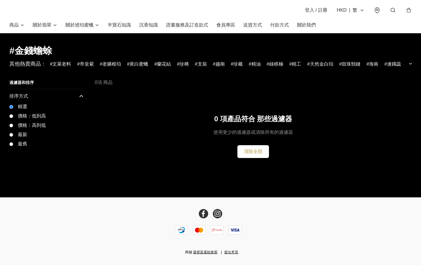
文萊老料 (61, 64)
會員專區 (225, 25)
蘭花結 (164, 64)
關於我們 (306, 25)
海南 (373, 64)
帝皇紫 (87, 64)
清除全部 (253, 152)
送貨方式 (252, 25)
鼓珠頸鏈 (351, 64)
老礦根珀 (111, 64)
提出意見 (231, 252)
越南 (220, 64)
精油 (256, 64)
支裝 (202, 64)
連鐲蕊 (394, 64)
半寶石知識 (119, 25)
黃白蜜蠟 (139, 64)
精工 (296, 64)
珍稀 (184, 64)
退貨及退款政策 (205, 252)
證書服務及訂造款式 (187, 25)
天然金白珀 (321, 64)
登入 (315, 10)
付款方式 (279, 25)
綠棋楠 (276, 64)
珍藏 (238, 64)
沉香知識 (148, 25)
